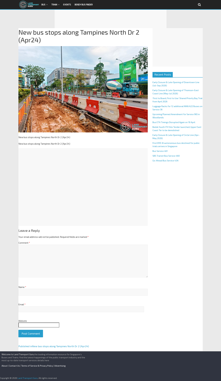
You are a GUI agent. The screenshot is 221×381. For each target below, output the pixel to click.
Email (21, 304)
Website (22, 320)
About (5, 365)
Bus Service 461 (160, 151)
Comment (24, 242)
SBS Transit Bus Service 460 (166, 155)
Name (22, 287)
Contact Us (14, 365)
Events (67, 4)
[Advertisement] (110, 19)
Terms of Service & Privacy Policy (37, 365)
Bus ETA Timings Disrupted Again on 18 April (174, 122)
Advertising (60, 365)
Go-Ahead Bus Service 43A (165, 160)
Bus (43, 4)
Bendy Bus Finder (84, 4)
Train (54, 4)
